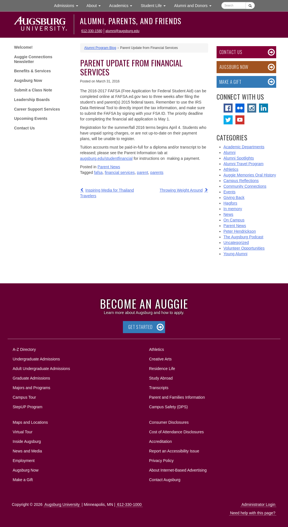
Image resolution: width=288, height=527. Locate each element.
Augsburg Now (28, 80)
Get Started (140, 327)
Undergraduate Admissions (36, 359)
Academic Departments (244, 147)
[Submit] (250, 5)
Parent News (109, 167)
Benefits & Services (32, 71)
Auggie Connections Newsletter (33, 59)
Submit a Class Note (33, 90)
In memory (233, 209)
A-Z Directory (24, 349)
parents (156, 172)
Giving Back (234, 197)
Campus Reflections (241, 180)
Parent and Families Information (177, 397)
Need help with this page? (252, 513)
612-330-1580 (91, 31)
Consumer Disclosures (169, 422)
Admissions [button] (68, 5)
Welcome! (23, 47)
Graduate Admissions (31, 378)
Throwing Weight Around (180, 190)
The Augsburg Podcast (244, 237)
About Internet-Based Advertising (178, 470)
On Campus (234, 220)
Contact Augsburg (164, 479)
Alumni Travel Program (244, 164)
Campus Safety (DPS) (168, 407)
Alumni (230, 152)
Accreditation (160, 441)
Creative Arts (160, 359)
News (228, 214)
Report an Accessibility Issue (174, 451)
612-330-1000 (129, 504)
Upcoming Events (30, 118)
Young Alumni (236, 254)
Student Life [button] (155, 5)
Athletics (231, 169)
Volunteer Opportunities (244, 248)
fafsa (98, 172)
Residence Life (162, 368)
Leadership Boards (32, 99)
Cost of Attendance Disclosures (176, 432)
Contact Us (24, 128)
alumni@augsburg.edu (122, 31)
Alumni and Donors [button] (195, 5)
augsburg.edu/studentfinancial (106, 158)
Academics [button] (122, 5)
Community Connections (245, 186)
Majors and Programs (31, 387)
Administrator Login (258, 504)
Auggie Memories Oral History (250, 175)
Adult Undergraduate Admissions (41, 368)
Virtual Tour (22, 432)
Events (230, 192)
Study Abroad (161, 378)
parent (142, 172)
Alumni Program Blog (100, 48)
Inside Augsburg (27, 441)
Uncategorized (236, 242)
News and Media (27, 451)
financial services (120, 172)
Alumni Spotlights (239, 158)
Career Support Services (37, 109)
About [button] (96, 7)
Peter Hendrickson (240, 231)
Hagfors (230, 203)
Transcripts (158, 387)
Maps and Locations (30, 422)
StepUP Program (27, 407)
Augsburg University (62, 504)
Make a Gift (230, 82)
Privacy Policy (161, 460)
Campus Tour (24, 397)
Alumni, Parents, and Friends (131, 20)
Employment (24, 460)
